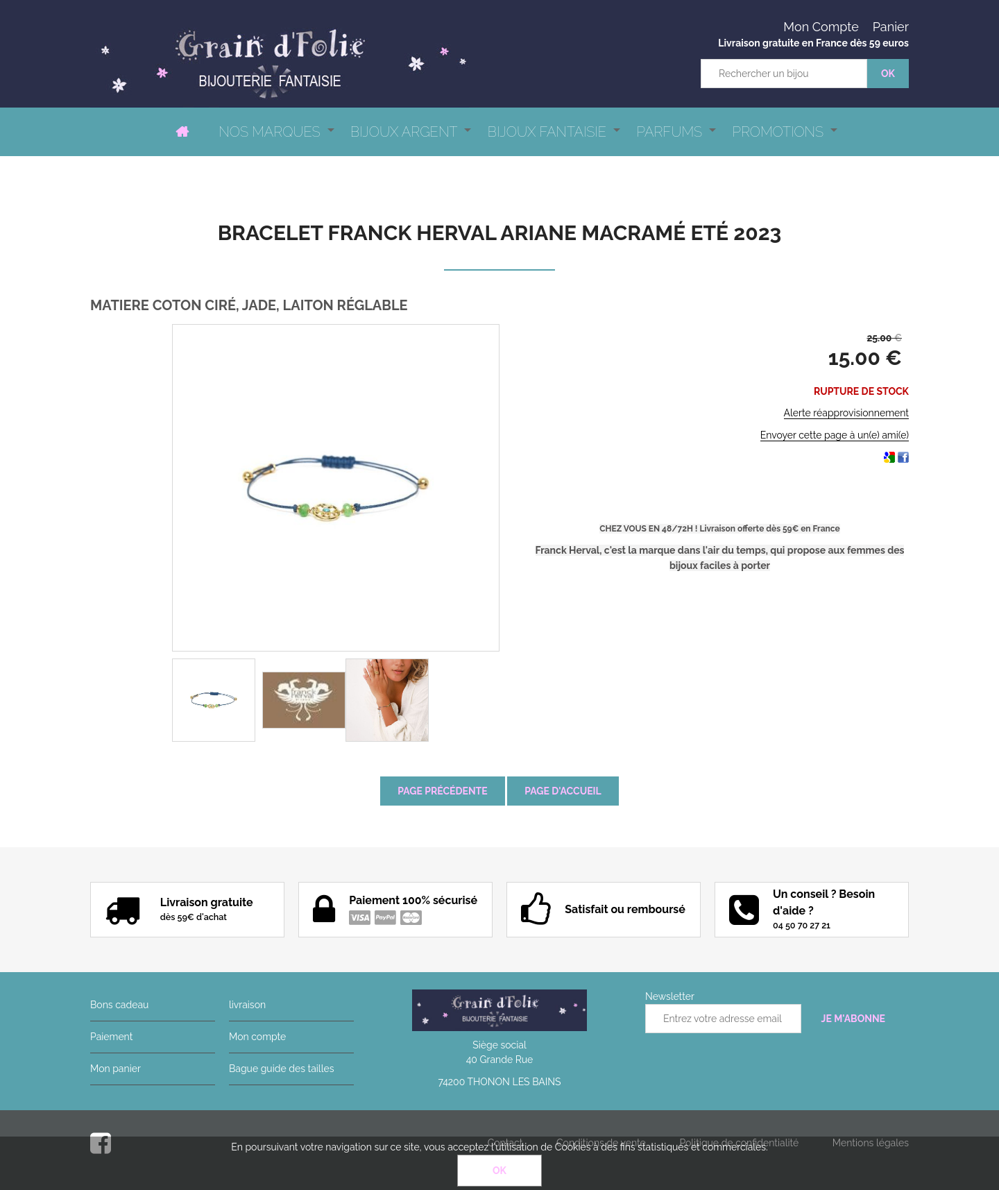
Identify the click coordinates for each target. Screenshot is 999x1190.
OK (499, 1170)
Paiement (111, 1036)
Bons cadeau (119, 1004)
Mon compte (257, 1036)
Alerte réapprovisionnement (846, 412)
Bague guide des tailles (281, 1068)
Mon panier (115, 1068)
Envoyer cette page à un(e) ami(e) (834, 435)
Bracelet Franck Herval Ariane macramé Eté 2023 (500, 233)
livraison (247, 1004)
